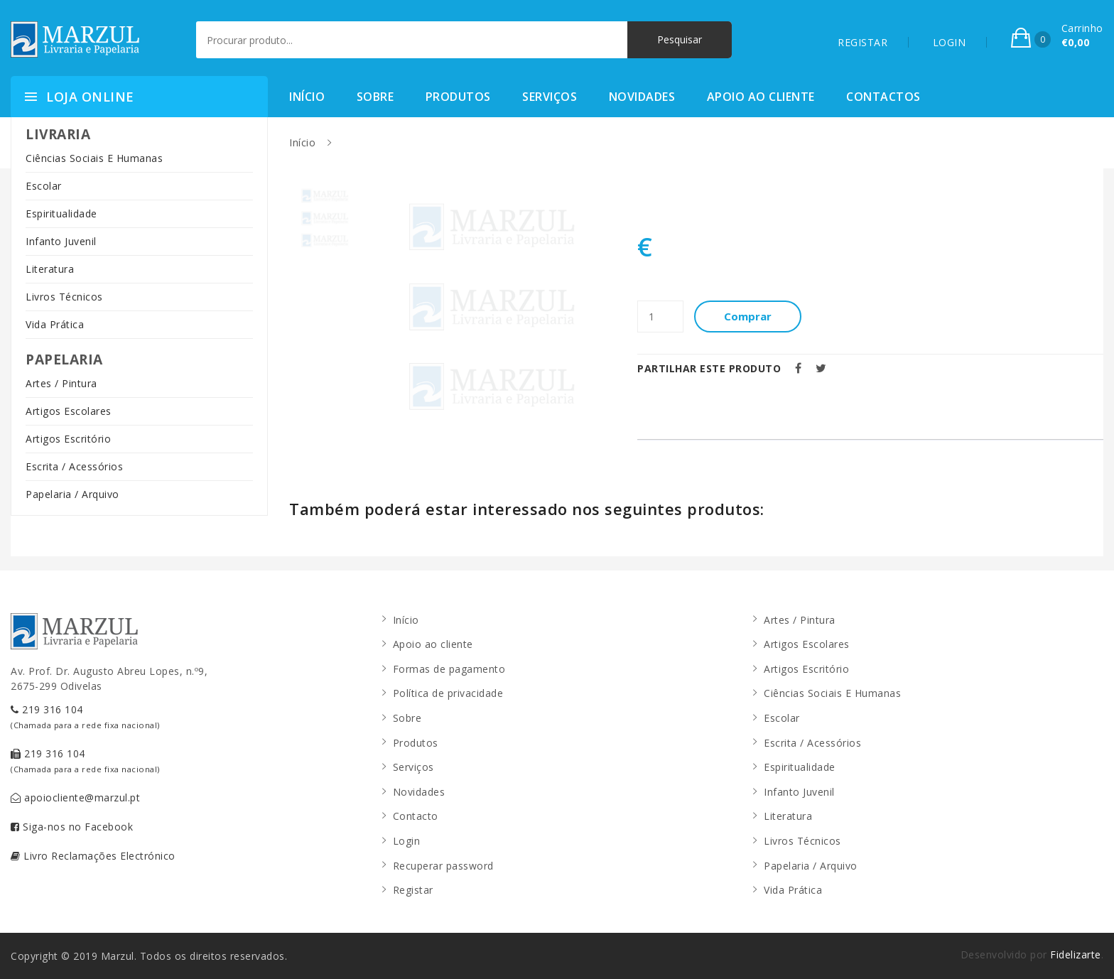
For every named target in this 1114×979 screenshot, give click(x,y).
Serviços (549, 96)
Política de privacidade (448, 693)
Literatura (50, 269)
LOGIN (949, 42)
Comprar (748, 316)
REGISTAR (862, 42)
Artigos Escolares (69, 411)
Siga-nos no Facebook (72, 826)
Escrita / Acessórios (74, 466)
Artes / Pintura (61, 383)
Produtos (458, 96)
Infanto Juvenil (61, 241)
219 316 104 (85, 716)
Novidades (642, 96)
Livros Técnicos (64, 296)
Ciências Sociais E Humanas (94, 158)
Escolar (44, 186)
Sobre (375, 96)
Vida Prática (55, 324)
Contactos (883, 96)
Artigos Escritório (68, 438)
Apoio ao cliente (761, 96)
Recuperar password (443, 865)
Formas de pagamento (449, 669)
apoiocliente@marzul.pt (75, 797)
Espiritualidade (61, 213)
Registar (413, 890)
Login (407, 841)
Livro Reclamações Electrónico (93, 855)
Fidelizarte (1075, 954)
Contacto (415, 816)
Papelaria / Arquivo (72, 494)
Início (307, 96)
